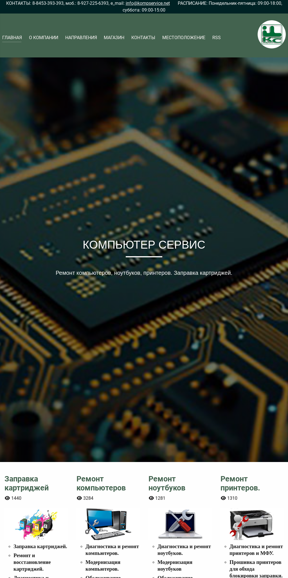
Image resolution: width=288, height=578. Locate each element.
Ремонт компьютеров (101, 483)
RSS (216, 37)
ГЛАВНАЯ (12, 37)
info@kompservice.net (148, 3)
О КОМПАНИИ (43, 37)
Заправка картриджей (26, 483)
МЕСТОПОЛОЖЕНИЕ (183, 37)
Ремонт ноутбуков (166, 483)
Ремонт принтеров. (240, 483)
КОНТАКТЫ (143, 37)
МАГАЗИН (114, 37)
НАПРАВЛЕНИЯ (81, 37)
